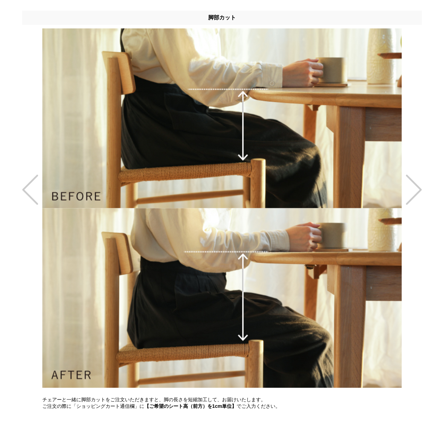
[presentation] (32, 189)
